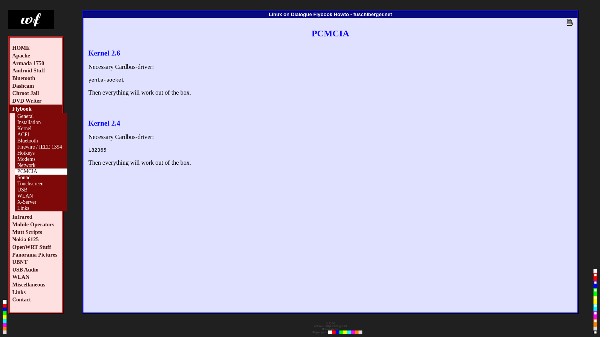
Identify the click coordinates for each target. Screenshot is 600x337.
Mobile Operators (33, 224)
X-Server (26, 202)
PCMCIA (27, 171)
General (25, 116)
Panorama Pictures (34, 255)
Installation (29, 122)
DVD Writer (27, 101)
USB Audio (25, 270)
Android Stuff (28, 70)
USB (22, 190)
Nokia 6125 (25, 239)
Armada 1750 (28, 63)
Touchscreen (30, 183)
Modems (26, 159)
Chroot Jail (25, 93)
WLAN (25, 196)
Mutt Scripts (27, 232)
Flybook (21, 109)
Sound (24, 177)
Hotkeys (25, 153)
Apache (21, 55)
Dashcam (23, 86)
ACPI (23, 134)
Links (23, 208)
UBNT (20, 262)
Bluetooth (23, 78)
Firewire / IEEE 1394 (39, 147)
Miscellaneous (28, 284)
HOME (21, 48)
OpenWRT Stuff (31, 247)
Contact (21, 299)
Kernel (24, 128)
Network (26, 165)
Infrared (22, 217)
